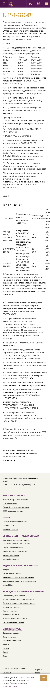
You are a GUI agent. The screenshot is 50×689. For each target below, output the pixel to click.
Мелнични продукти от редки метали (18, 577)
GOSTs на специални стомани (15, 618)
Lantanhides (8, 585)
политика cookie (11, 686)
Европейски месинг (11, 559)
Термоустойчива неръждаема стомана (19, 603)
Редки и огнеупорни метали (20, 565)
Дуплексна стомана (11, 614)
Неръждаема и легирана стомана (23, 591)
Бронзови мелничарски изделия (16, 540)
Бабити (6, 644)
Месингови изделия (11, 555)
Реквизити (7, 672)
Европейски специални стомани (16, 507)
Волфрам (6, 569)
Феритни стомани (10, 611)
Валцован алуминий (11, 633)
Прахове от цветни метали (14, 595)
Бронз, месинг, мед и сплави (21, 536)
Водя (5, 656)
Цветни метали (12, 629)
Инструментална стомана (13, 622)
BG (30, 3)
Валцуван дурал (9, 637)
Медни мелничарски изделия (15, 551)
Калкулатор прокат (27, 485)
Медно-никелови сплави (13, 547)
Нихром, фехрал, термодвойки (15, 499)
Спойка (6, 648)
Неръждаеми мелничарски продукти (18, 599)
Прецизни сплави (10, 503)
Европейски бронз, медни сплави (16, 544)
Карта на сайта (39, 671)
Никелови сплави (14, 495)
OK (43, 677)
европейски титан (10, 529)
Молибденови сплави (12, 573)
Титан (6, 517)
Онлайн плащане (10, 485)
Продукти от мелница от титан (15, 521)
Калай (5, 652)
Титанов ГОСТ (8, 525)
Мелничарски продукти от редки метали (19, 581)
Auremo (11, 4)
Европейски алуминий (12, 640)
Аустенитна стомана (11, 607)
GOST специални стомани (13, 511)
